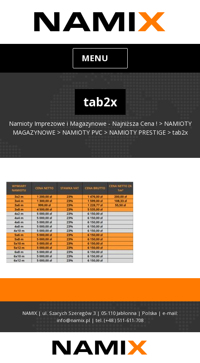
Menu (95, 58)
